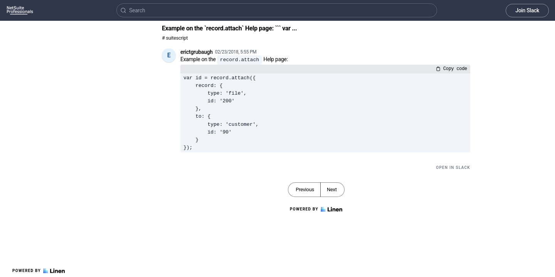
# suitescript (175, 38)
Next (332, 189)
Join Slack (527, 10)
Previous (305, 189)
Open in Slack (453, 167)
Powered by (38, 271)
